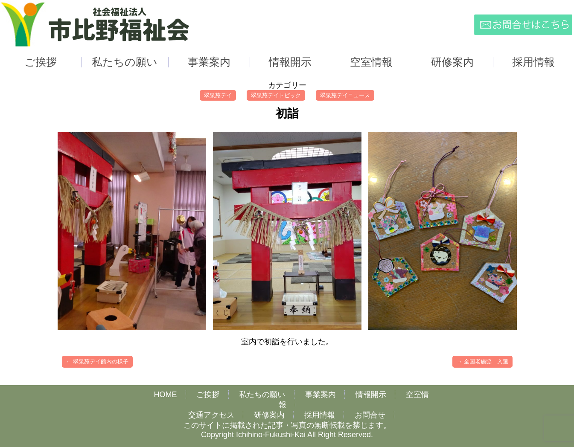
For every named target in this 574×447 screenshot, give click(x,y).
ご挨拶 (207, 394)
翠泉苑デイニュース (345, 95)
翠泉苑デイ (218, 95)
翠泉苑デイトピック (276, 95)
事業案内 (320, 394)
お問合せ (370, 415)
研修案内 (269, 415)
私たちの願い (262, 394)
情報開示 (370, 394)
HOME (165, 394)
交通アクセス (211, 415)
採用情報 (319, 415)
